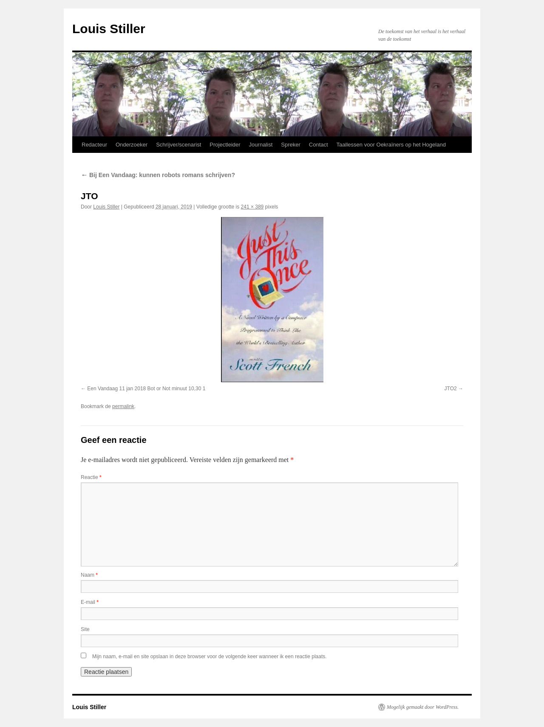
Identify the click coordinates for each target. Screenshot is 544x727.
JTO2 (451, 389)
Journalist (261, 144)
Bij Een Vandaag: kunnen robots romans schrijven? (158, 175)
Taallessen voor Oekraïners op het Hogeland (391, 144)
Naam (89, 575)
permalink (123, 406)
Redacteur (94, 144)
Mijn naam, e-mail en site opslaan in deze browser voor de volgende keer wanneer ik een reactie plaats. (209, 656)
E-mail (90, 602)
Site (85, 629)
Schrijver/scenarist (178, 144)
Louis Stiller (108, 29)
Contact (318, 144)
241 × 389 (252, 207)
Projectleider (225, 144)
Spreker (290, 144)
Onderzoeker (131, 144)
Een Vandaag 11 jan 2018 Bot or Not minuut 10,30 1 (146, 389)
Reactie (91, 477)
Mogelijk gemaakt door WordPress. (423, 707)
